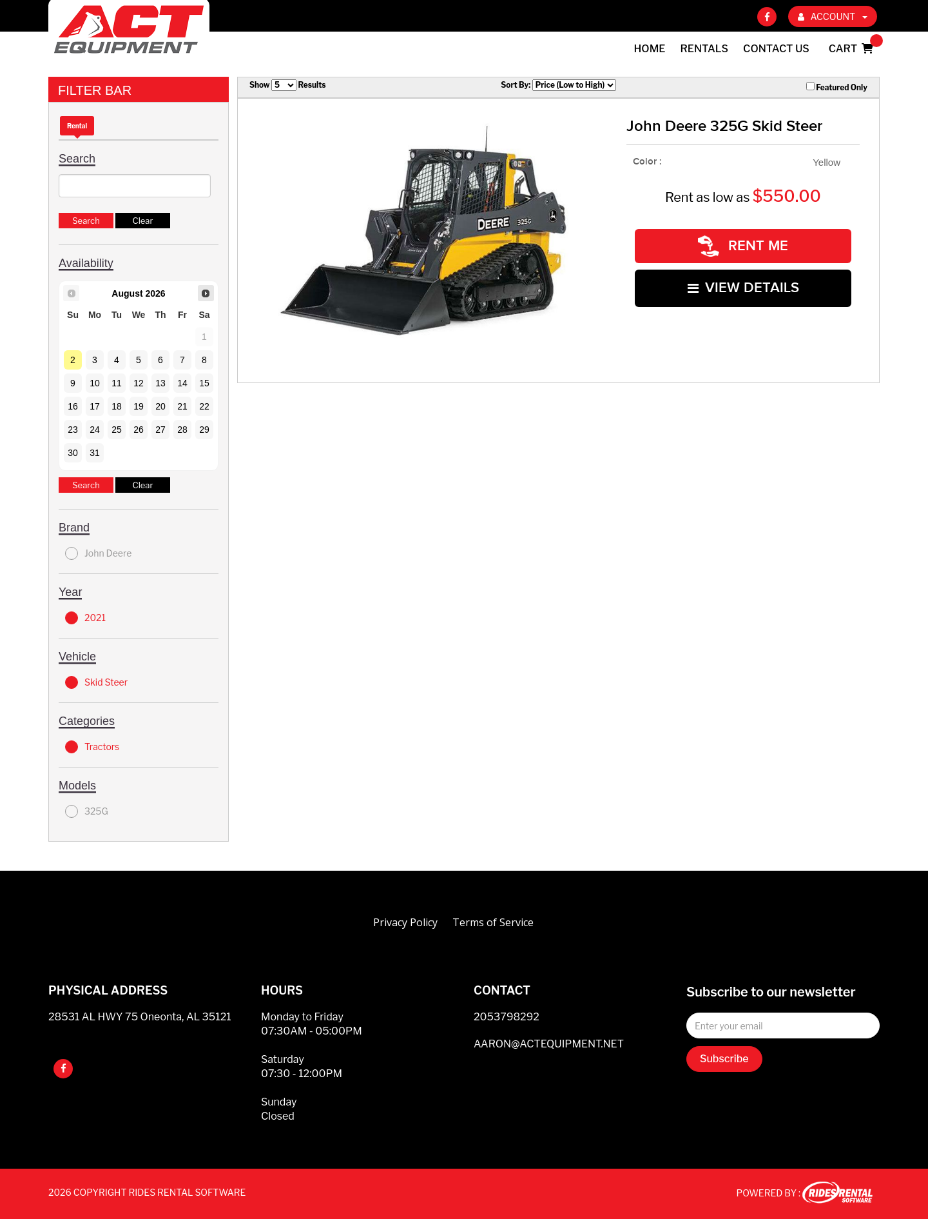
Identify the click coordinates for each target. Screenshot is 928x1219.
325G (86, 811)
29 (204, 429)
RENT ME (743, 246)
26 (138, 429)
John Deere (98, 553)
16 (73, 406)
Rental (77, 126)
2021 (85, 617)
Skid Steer (96, 682)
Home (650, 49)
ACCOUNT (832, 16)
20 (160, 406)
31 (95, 453)
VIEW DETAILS (743, 288)
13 (160, 383)
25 (116, 429)
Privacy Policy (405, 922)
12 (138, 383)
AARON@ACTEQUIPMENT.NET (549, 1044)
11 (116, 383)
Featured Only (836, 87)
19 (138, 406)
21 (182, 406)
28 (182, 429)
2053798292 (506, 1017)
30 (73, 453)
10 (95, 383)
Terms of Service (493, 922)
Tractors (92, 746)
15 (204, 383)
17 (95, 406)
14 (182, 383)
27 (160, 429)
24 (95, 429)
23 (73, 429)
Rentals (705, 49)
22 (204, 406)
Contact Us (776, 49)
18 (116, 406)
